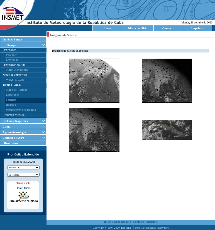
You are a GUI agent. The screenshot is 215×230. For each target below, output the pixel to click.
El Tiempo (9, 45)
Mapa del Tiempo (17, 89)
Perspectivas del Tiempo (21, 109)
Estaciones (12, 94)
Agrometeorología (14, 132)
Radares (11, 104)
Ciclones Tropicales (15, 121)
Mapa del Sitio (137, 28)
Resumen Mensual (14, 114)
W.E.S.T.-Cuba (15, 79)
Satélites (11, 99)
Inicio (107, 28)
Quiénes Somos (12, 39)
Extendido (12, 59)
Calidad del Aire (13, 137)
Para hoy (11, 54)
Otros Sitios (9, 143)
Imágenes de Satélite (63, 35)
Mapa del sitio (122, 221)
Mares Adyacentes (17, 69)
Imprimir (197, 28)
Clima (7, 126)
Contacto (168, 28)
